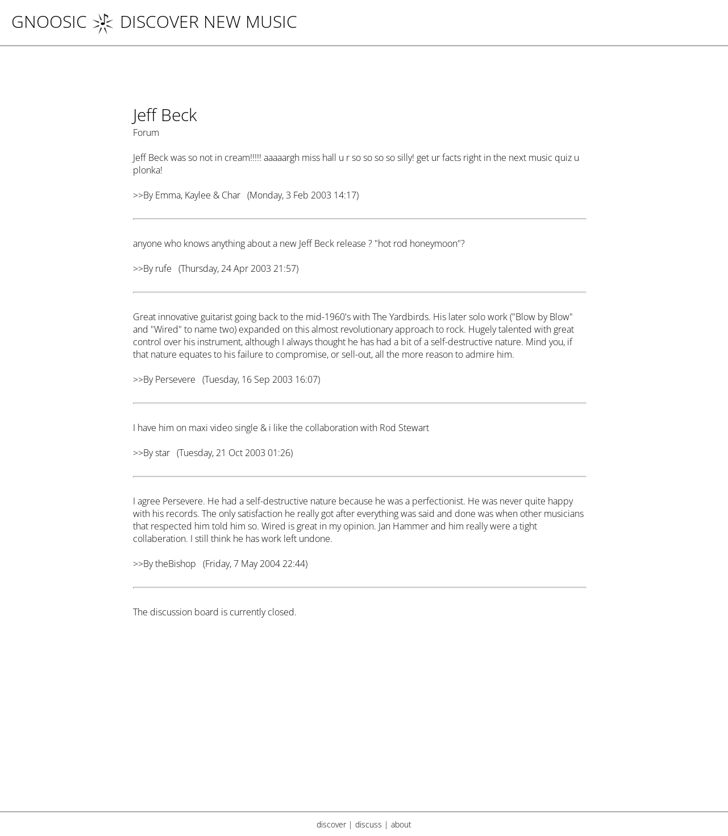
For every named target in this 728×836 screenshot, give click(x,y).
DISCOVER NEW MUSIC (194, 21)
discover (331, 824)
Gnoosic (49, 21)
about (401, 824)
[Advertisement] (359, 722)
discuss (368, 824)
